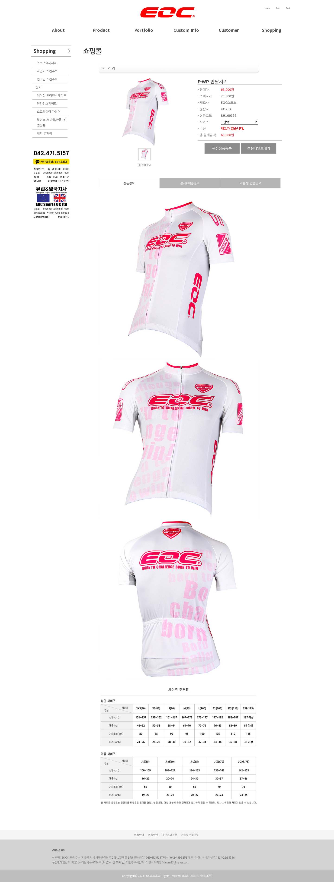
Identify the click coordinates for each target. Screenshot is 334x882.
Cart (288, 8)
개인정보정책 (169, 835)
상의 (38, 87)
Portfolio (143, 30)
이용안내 (139, 835)
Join (278, 8)
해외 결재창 (44, 133)
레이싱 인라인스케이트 (51, 95)
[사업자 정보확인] (113, 862)
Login (267, 8)
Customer (229, 30)
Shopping (271, 30)
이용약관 (153, 835)
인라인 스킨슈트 (47, 79)
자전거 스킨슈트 (47, 71)
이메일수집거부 (190, 835)
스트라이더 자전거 (49, 111)
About (58, 30)
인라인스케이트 (47, 103)
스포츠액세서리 (47, 63)
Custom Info (186, 30)
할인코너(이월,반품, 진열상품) (51, 122)
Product (101, 30)
